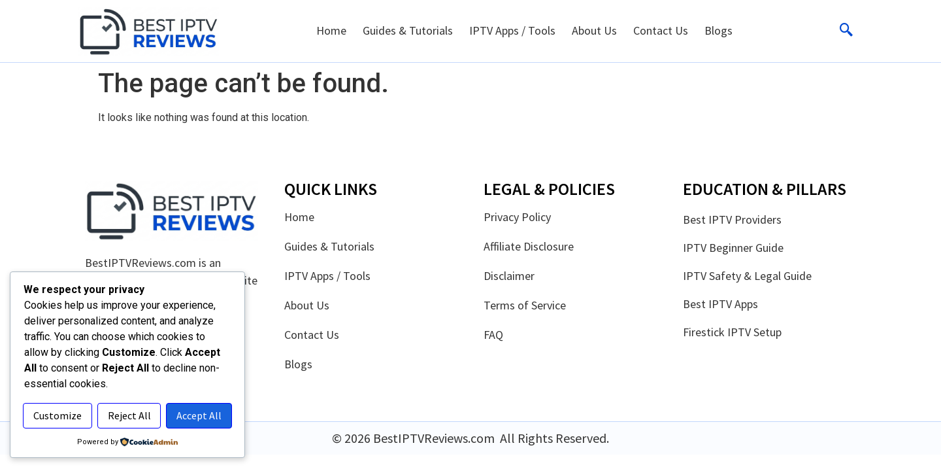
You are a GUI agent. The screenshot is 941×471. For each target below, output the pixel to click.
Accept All (127, 416)
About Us (594, 30)
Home (331, 30)
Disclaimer (509, 276)
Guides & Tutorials (408, 30)
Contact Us (660, 30)
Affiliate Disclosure (529, 246)
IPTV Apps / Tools (512, 30)
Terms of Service (525, 305)
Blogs (718, 30)
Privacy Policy (517, 217)
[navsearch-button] (846, 31)
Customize (75, 387)
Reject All (182, 387)
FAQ (493, 334)
